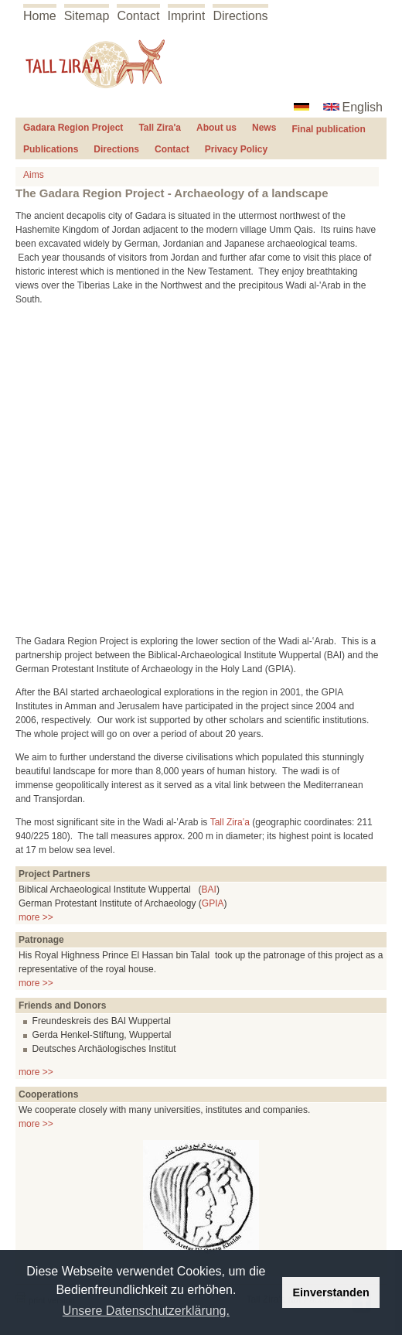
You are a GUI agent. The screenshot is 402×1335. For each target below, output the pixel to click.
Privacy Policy (236, 149)
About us (216, 127)
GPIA (213, 903)
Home (39, 15)
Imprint (187, 15)
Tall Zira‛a (230, 822)
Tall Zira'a (159, 127)
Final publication (328, 129)
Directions (240, 15)
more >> (36, 917)
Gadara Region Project (73, 127)
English (362, 107)
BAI (209, 889)
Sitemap (87, 15)
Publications (50, 149)
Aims (33, 174)
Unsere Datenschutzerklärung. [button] (146, 1310)
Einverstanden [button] (331, 1292)
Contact (138, 15)
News (264, 127)
